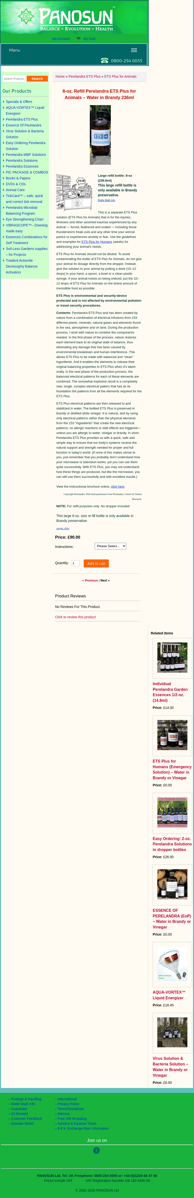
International (67, 1099)
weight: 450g (62, 528)
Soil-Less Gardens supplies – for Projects (26, 252)
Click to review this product (75, 617)
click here (117, 486)
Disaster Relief (22, 1123)
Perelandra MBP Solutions (26, 155)
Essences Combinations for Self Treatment (26, 240)
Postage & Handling (26, 1099)
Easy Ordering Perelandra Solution (26, 146)
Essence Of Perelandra (23, 125)
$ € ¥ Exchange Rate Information (83, 1128)
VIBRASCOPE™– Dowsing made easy (26, 228)
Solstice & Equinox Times (77, 1123)
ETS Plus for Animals (120, 76)
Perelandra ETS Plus (22, 119)
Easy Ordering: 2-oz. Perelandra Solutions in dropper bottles (172, 844)
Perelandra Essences (22, 166)
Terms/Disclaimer (71, 1109)
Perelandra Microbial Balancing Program (21, 210)
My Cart (85, 39)
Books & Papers (18, 178)
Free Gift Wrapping (72, 1119)
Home (60, 76)
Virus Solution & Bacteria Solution (25, 134)
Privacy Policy (68, 1104)
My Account (61, 39)
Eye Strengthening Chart (24, 219)
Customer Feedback (26, 1119)
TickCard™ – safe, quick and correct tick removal (24, 199)
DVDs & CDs (16, 184)
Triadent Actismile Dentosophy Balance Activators (21, 266)
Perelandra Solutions (22, 160)
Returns (64, 1114)
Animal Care (15, 190)
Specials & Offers (19, 102)
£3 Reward (19, 1114)
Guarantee (19, 1109)
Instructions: (64, 547)
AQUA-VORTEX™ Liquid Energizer (25, 110)
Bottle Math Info (106, 200)
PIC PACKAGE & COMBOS (27, 172)
